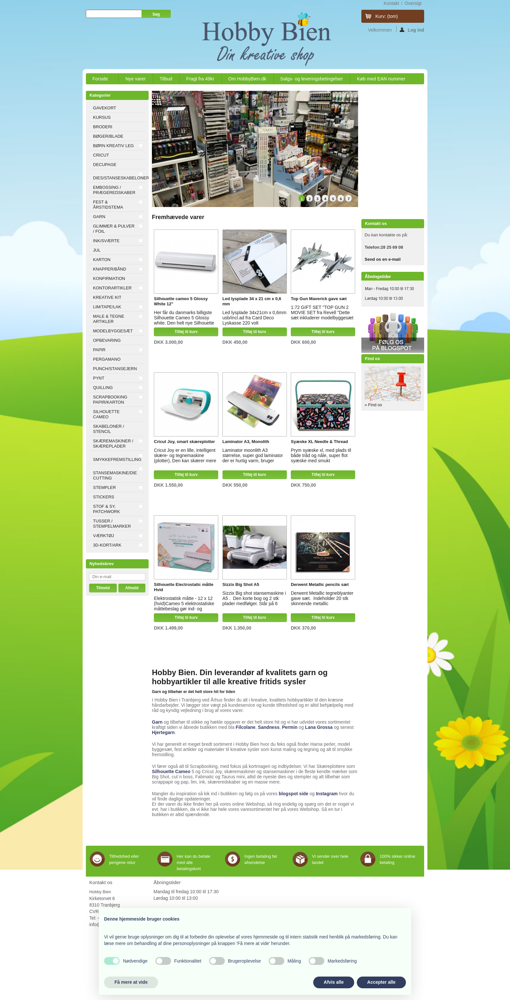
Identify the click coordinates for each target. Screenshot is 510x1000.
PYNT (98, 378)
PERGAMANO (107, 359)
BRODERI (102, 126)
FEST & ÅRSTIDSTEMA (108, 205)
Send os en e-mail (383, 259)
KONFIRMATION (109, 278)
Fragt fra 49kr (200, 78)
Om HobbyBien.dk (247, 78)
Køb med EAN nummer (381, 78)
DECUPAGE (104, 164)
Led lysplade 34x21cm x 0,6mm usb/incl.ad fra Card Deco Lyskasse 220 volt (254, 317)
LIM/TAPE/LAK (107, 306)
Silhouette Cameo (171, 771)
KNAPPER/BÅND (109, 269)
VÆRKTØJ (103, 535)
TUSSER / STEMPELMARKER (112, 524)
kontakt (391, 3)
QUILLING (103, 387)
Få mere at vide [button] (131, 982)
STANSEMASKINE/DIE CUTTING (115, 475)
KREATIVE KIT (107, 297)
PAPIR (99, 349)
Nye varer (135, 78)
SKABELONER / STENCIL (108, 429)
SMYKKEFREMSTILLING (117, 459)
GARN (99, 216)
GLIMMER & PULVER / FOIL (114, 229)
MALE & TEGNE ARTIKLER (108, 319)
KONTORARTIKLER (112, 287)
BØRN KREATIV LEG (113, 145)
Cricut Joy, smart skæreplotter (184, 441)
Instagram (327, 793)
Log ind (412, 29)
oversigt (413, 3)
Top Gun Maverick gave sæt (319, 298)
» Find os (373, 404)
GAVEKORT (104, 107)
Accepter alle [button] (381, 982)
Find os (372, 358)
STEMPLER (104, 487)
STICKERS (103, 496)
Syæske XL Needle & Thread (319, 441)
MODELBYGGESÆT (113, 330)
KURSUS (102, 117)
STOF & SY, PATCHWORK (106, 509)
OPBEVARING (107, 340)
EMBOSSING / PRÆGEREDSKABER (114, 190)
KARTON (102, 259)
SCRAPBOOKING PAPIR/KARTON (110, 400)
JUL (97, 250)
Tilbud (166, 78)
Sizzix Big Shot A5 (240, 584)
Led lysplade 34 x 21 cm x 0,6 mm (251, 301)
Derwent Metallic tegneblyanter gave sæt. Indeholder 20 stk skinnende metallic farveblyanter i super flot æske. (322, 597)
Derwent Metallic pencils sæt (320, 584)
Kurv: (386, 16)
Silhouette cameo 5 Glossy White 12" (181, 301)
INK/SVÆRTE (106, 240)
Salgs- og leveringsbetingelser (311, 78)
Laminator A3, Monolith (245, 441)
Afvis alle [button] (333, 982)
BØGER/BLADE (108, 136)
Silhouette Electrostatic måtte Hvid (183, 587)
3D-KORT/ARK (107, 545)
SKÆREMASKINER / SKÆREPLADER (113, 443)
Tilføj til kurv (186, 331)
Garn (157, 722)
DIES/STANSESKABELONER (119, 177)
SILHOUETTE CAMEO (106, 414)
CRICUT (101, 155)
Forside (100, 80)
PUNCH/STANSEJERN (115, 368)
